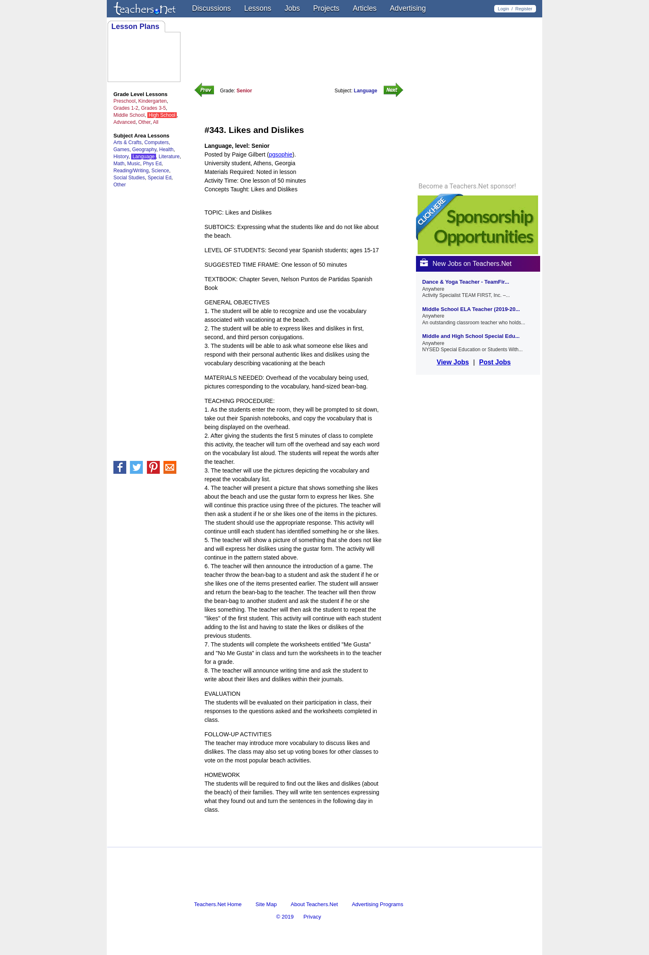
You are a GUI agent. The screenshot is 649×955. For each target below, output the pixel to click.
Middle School (128, 115)
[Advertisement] (301, 840)
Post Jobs (494, 362)
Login (503, 8)
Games (121, 149)
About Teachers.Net (314, 904)
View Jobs (453, 362)
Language (143, 156)
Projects (326, 8)
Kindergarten (152, 101)
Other (144, 122)
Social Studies (129, 178)
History (120, 156)
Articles (365, 8)
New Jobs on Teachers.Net (466, 263)
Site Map (265, 904)
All (155, 122)
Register (523, 8)
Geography (144, 149)
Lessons (258, 8)
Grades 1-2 (125, 108)
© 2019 (284, 917)
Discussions (211, 8)
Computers (156, 142)
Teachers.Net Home (218, 904)
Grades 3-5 (153, 108)
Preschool (124, 101)
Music (133, 163)
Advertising (408, 8)
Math (119, 163)
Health (166, 149)
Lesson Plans (135, 26)
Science (160, 171)
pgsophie (281, 154)
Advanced (124, 122)
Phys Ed (152, 163)
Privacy (312, 917)
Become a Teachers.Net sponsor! (467, 186)
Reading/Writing (131, 171)
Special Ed (159, 178)
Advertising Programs (377, 904)
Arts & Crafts (127, 142)
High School (162, 115)
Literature (169, 156)
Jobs (292, 8)
